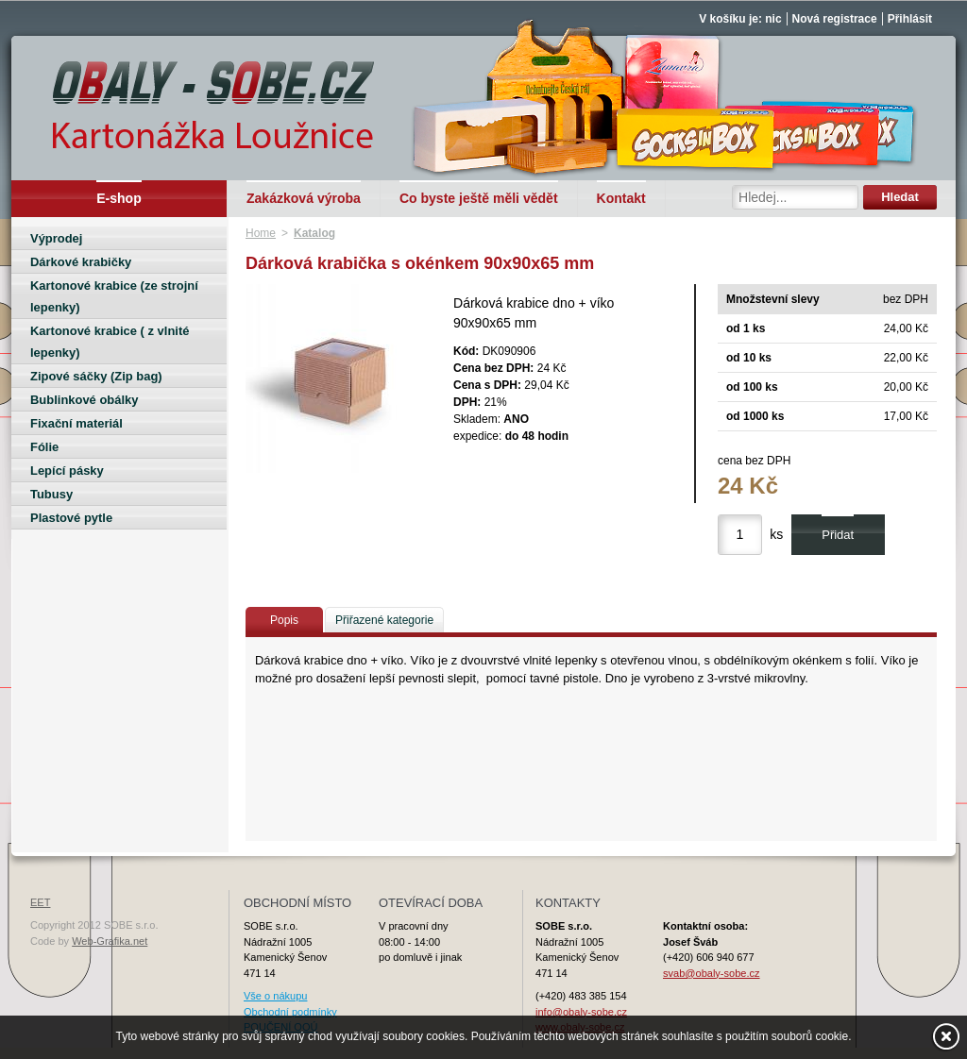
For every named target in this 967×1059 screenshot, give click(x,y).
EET (40, 902)
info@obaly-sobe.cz (581, 1011)
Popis (284, 620)
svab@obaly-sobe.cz (711, 973)
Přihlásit (910, 18)
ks (776, 534)
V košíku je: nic (740, 18)
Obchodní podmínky (290, 1011)
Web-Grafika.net (109, 941)
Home (261, 233)
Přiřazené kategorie (384, 620)
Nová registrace (834, 18)
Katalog (314, 233)
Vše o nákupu (275, 995)
